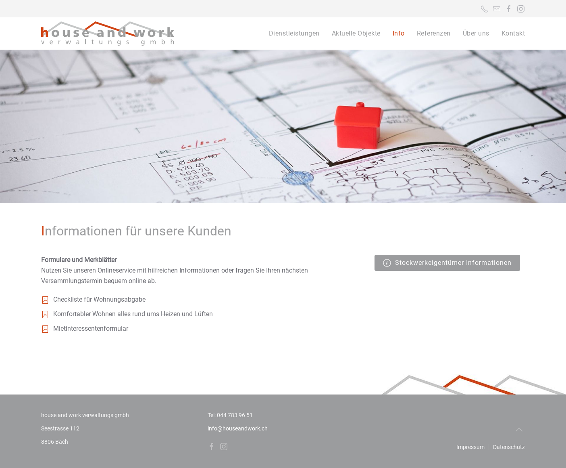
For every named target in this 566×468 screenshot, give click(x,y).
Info (399, 33)
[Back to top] (519, 430)
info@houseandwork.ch (238, 428)
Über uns (476, 33)
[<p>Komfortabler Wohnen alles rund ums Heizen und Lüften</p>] (45, 314)
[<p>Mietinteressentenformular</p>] (45, 328)
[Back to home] (107, 33)
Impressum (470, 447)
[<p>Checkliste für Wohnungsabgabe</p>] (45, 299)
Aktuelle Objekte (356, 33)
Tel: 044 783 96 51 (230, 415)
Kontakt (513, 33)
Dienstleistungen (294, 33)
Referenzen (434, 33)
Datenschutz (509, 447)
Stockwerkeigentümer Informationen (447, 263)
